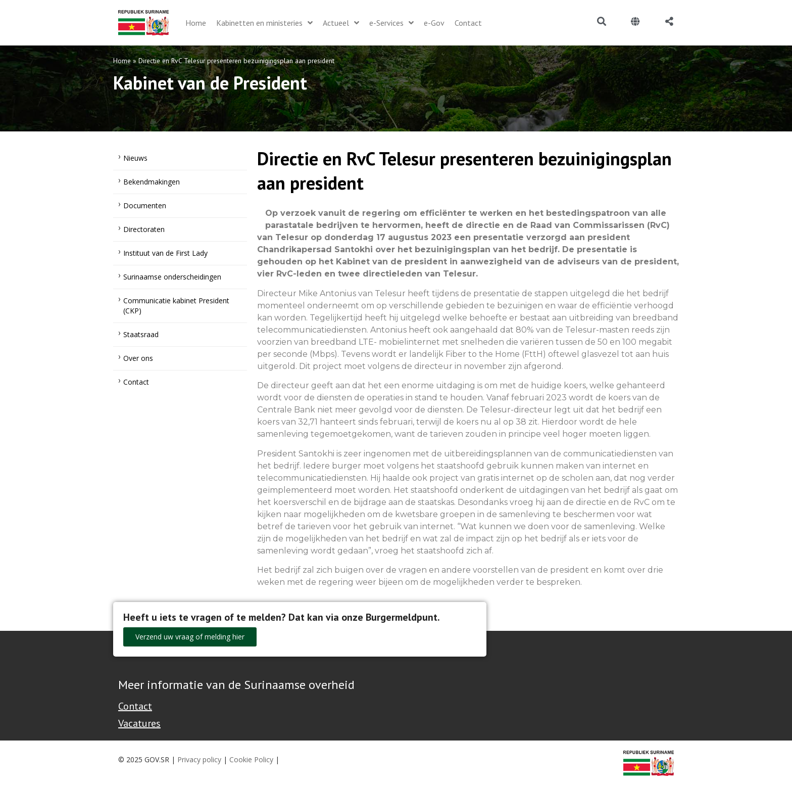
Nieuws (135, 158)
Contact (136, 382)
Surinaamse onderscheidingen (172, 277)
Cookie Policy (251, 759)
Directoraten (144, 229)
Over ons (138, 358)
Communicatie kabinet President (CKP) (176, 305)
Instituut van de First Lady (165, 253)
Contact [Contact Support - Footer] (135, 706)
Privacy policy (199, 759)
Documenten (144, 205)
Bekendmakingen (151, 182)
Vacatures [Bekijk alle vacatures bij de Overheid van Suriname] (139, 723)
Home (122, 60)
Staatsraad (141, 334)
